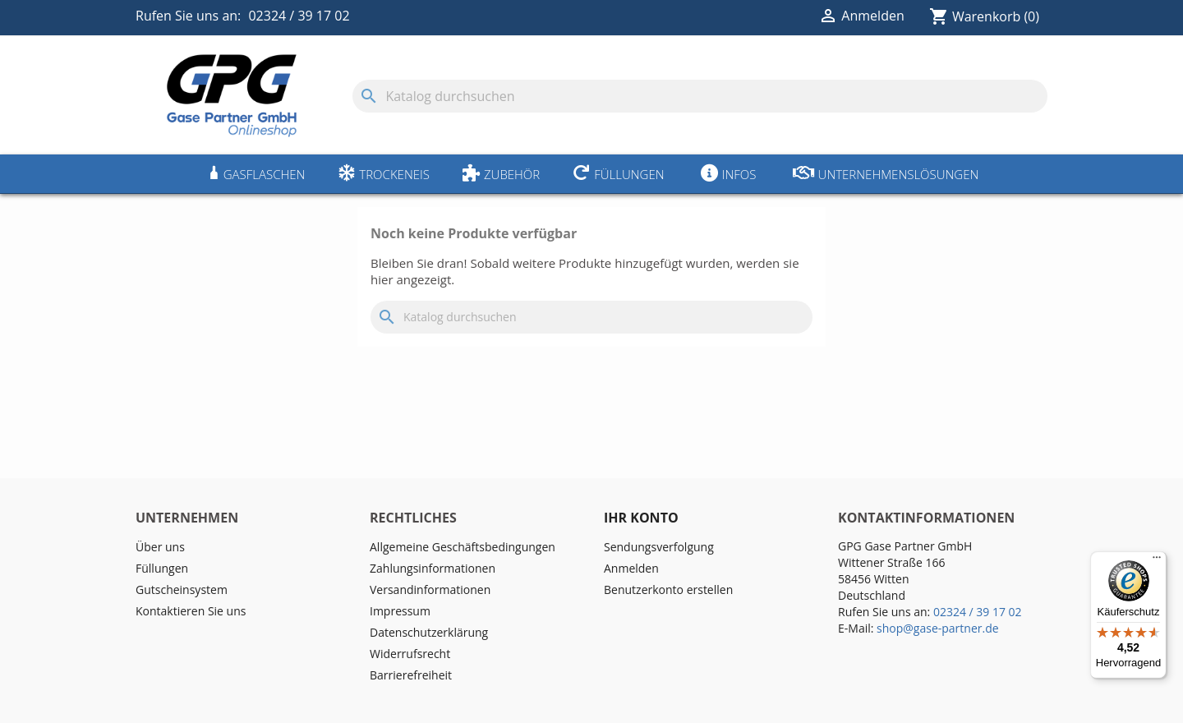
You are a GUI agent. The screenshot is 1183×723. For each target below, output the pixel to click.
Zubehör (512, 174)
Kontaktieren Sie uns (191, 611)
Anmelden (631, 568)
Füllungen (629, 174)
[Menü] (1157, 561)
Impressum (400, 611)
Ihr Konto (641, 518)
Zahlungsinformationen (432, 568)
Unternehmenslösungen (898, 174)
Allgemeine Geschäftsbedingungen (462, 547)
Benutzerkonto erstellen (668, 589)
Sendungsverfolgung (659, 547)
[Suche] (699, 96)
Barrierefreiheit (411, 675)
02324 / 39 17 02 (298, 16)
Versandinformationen (430, 589)
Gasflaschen (264, 174)
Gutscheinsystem (182, 589)
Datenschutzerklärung (429, 632)
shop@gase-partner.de (938, 628)
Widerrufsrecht (410, 653)
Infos (739, 174)
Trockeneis (394, 174)
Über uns (160, 547)
